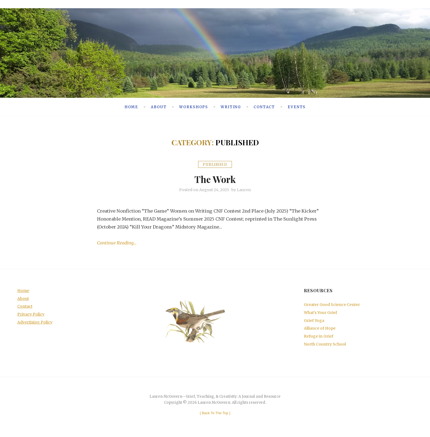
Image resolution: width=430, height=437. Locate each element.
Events (297, 106)
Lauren (244, 189)
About (159, 106)
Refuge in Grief (318, 336)
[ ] (215, 413)
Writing (231, 106)
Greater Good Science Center (332, 304)
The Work (215, 178)
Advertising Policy (34, 322)
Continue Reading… (117, 243)
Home (131, 106)
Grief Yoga (314, 320)
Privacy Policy (31, 314)
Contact (264, 106)
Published (215, 164)
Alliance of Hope (319, 328)
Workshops (193, 106)
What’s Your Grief (320, 312)
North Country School (325, 344)
